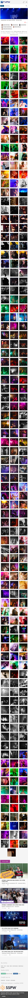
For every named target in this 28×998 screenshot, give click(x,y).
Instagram (13, 980)
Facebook (3, 980)
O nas (8, 966)
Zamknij (3, 996)
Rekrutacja (21, 966)
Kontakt (3, 967)
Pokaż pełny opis (14, 34)
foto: (2, 5)
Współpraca (15, 966)
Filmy (2, 966)
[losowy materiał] (23, 2)
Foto (5, 966)
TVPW (16, 973)
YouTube (8, 980)
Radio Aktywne (6, 973)
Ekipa (11, 966)
